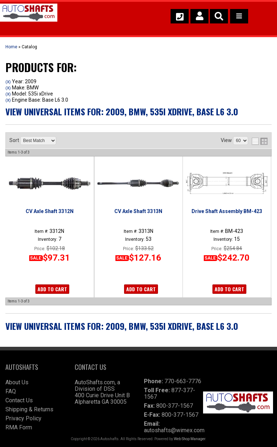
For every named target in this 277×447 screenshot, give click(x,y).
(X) (8, 81)
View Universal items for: (121, 111)
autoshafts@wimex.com (174, 430)
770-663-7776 (182, 381)
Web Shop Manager (189, 439)
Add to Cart (52, 289)
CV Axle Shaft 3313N (138, 211)
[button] (219, 16)
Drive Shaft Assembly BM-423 (227, 211)
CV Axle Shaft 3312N (50, 211)
